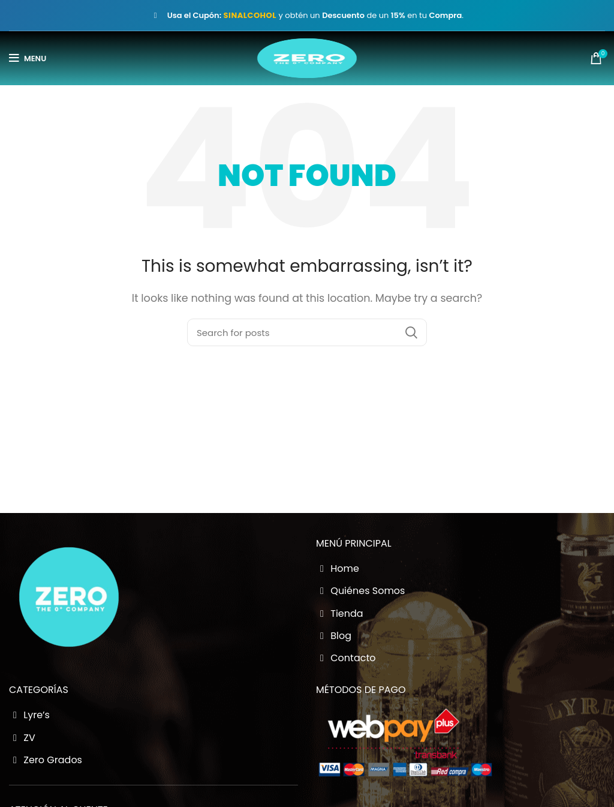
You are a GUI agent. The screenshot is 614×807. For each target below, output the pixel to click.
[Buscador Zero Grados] (307, 332)
